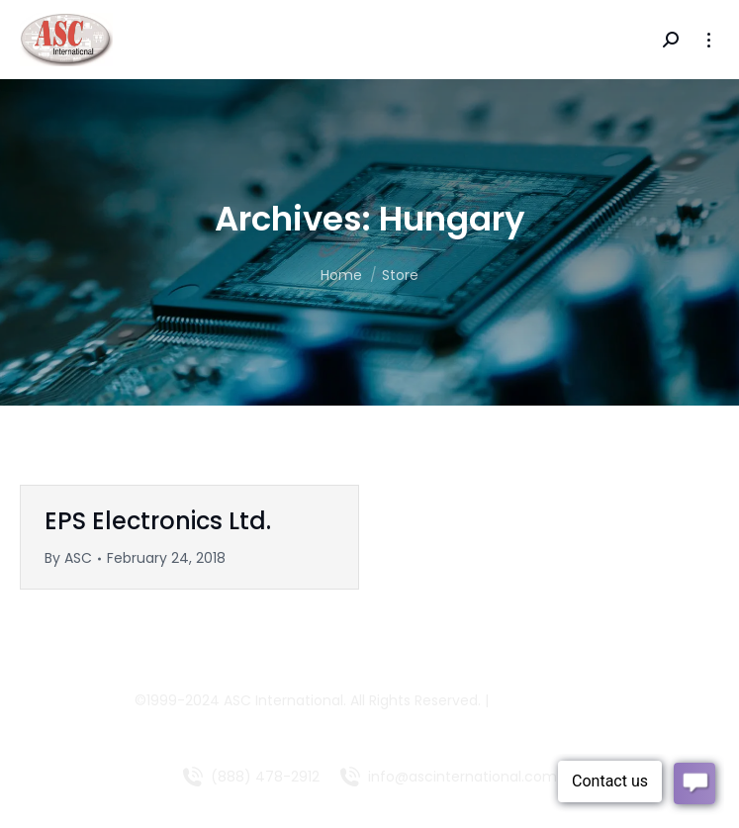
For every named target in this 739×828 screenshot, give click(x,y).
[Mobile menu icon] (708, 40)
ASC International (283, 700)
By (68, 558)
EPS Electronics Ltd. (158, 521)
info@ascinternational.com (462, 776)
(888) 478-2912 (265, 776)
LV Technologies (548, 700)
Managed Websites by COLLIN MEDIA (369, 724)
